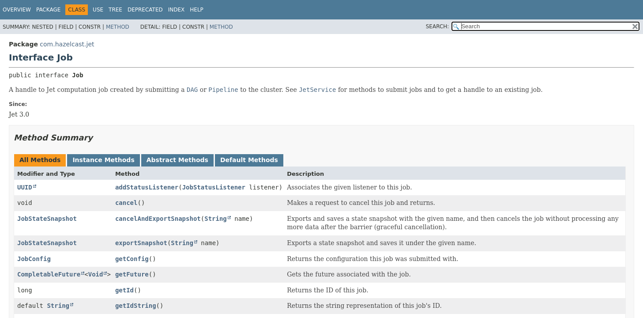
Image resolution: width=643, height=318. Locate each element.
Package (48, 10)
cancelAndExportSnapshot (158, 218)
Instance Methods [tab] (103, 159)
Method (117, 27)
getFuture (132, 274)
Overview (17, 10)
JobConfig (34, 258)
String (215, 218)
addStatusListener (146, 187)
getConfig (132, 258)
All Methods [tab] (39, 159)
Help (196, 10)
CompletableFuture (48, 274)
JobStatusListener (213, 187)
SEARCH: (437, 26)
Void (95, 274)
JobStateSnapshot (47, 218)
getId (124, 290)
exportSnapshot (141, 242)
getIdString (135, 305)
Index (176, 10)
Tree (115, 10)
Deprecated (145, 10)
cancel (126, 202)
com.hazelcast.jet (67, 44)
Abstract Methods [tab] (177, 159)
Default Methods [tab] (249, 159)
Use (98, 10)
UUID (24, 187)
